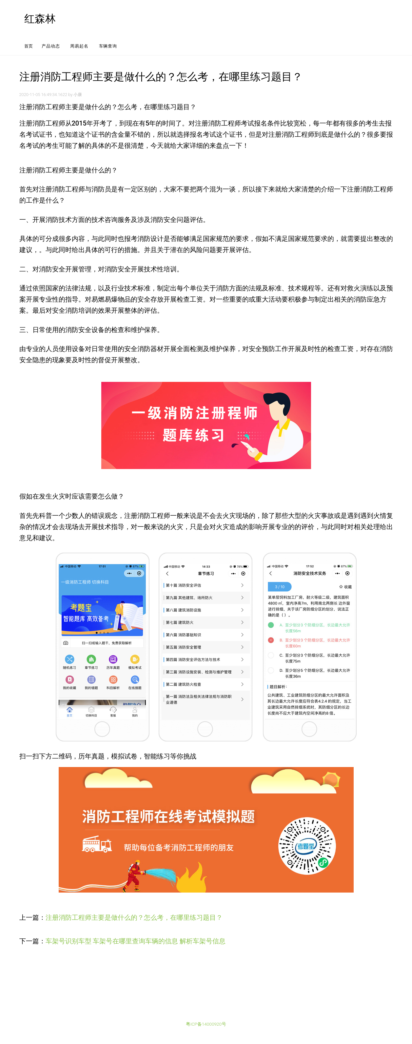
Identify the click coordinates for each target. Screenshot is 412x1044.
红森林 (40, 18)
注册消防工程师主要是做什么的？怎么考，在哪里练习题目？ (134, 917)
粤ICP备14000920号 (206, 1024)
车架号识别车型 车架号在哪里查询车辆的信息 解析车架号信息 (136, 941)
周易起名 (79, 46)
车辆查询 (108, 46)
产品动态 (51, 46)
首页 (28, 46)
